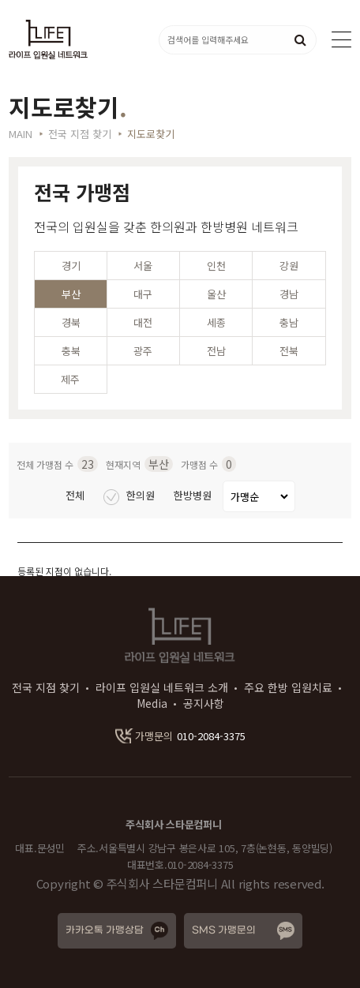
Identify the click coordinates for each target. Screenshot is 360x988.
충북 (71, 350)
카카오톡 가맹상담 (105, 930)
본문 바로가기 (0, 0)
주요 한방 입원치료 (288, 687)
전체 (77, 495)
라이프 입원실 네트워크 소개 (162, 687)
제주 (70, 379)
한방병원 (194, 495)
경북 (71, 322)
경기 (71, 265)
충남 (288, 322)
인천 (216, 265)
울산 (216, 293)
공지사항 (203, 703)
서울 (142, 265)
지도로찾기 (150, 133)
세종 (216, 322)
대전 (142, 322)
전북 (288, 350)
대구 (142, 293)
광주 (142, 350)
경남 (288, 293)
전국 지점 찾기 (46, 687)
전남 (216, 350)
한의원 (130, 495)
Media (152, 703)
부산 (71, 293)
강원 (288, 265)
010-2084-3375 (180, 735)
